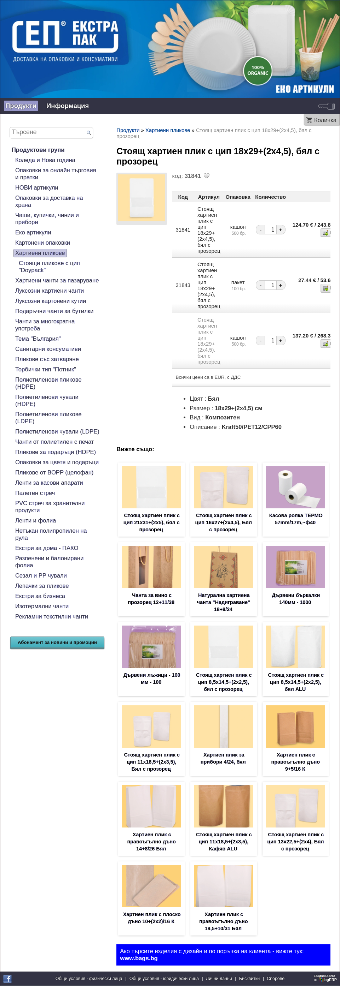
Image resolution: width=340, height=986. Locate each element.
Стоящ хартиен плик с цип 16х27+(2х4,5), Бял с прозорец (223, 522)
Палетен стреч (35, 493)
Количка (325, 120)
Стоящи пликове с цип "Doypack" (49, 267)
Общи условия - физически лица (89, 978)
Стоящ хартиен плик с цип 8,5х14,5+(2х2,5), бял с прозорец (224, 682)
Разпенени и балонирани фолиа (49, 562)
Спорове (275, 978)
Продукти (20, 105)
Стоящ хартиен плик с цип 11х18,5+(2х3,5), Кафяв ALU (224, 841)
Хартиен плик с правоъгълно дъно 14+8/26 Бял (151, 841)
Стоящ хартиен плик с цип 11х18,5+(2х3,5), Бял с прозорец (151, 762)
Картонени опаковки (42, 242)
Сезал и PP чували (41, 575)
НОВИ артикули (36, 187)
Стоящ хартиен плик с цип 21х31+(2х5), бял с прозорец (151, 522)
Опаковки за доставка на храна (49, 201)
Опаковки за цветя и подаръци (57, 462)
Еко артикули (33, 232)
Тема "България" (38, 338)
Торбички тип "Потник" (45, 369)
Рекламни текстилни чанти (51, 616)
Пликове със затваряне (47, 359)
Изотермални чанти (42, 606)
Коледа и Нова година (45, 160)
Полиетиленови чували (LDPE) (57, 431)
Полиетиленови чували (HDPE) (47, 400)
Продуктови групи (38, 150)
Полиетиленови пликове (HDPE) (48, 383)
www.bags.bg (138, 958)
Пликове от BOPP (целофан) (54, 472)
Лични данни (219, 978)
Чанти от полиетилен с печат (54, 441)
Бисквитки (249, 978)
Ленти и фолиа (35, 520)
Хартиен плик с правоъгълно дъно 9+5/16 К (295, 762)
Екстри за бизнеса (40, 596)
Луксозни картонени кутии (50, 301)
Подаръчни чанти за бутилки (54, 311)
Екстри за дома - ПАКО (46, 548)
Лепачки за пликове (42, 585)
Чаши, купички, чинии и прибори (47, 219)
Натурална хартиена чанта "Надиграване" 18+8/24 (223, 602)
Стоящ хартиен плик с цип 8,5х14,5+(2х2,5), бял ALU (296, 682)
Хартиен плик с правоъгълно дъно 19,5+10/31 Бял (223, 921)
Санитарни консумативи (48, 349)
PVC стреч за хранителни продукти (50, 507)
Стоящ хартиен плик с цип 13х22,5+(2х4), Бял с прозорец (295, 841)
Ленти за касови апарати (49, 482)
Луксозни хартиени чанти (49, 290)
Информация (67, 105)
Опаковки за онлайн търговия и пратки (55, 174)
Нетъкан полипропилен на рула (51, 534)
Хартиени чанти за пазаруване (57, 280)
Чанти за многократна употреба (45, 325)
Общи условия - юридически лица (164, 978)
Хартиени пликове (40, 253)
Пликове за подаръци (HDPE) (55, 452)
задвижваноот (326, 977)
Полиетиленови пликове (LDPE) (48, 418)
